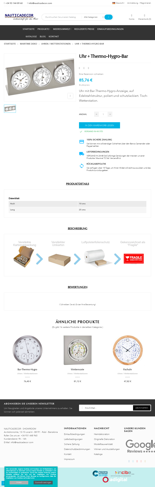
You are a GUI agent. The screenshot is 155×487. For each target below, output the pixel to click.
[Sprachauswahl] (118, 3)
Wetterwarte (77, 369)
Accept (18, 482)
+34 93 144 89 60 (14, 3)
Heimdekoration (101, 434)
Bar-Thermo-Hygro (27, 369)
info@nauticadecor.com (40, 3)
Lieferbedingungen (73, 439)
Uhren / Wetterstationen (27, 374)
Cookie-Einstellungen (43, 483)
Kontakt (67, 454)
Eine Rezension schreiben (91, 74)
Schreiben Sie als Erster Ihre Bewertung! (77, 304)
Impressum (69, 459)
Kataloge (98, 454)
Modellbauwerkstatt (103, 444)
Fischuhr (127, 369)
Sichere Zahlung (71, 444)
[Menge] (103, 114)
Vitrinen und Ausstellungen (107, 449)
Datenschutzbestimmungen (77, 449)
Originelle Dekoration (104, 439)
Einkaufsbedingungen (74, 434)
